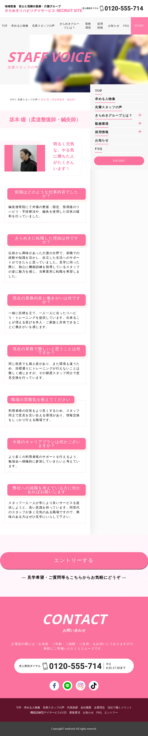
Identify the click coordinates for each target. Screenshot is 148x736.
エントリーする (74, 560)
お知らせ (113, 25)
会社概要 (86, 707)
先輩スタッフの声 (43, 25)
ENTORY (119, 160)
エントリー (111, 712)
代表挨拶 (72, 707)
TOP (4, 25)
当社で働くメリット (120, 707)
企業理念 (99, 707)
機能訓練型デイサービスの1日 (48, 712)
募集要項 (74, 712)
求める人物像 (19, 25)
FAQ (126, 25)
